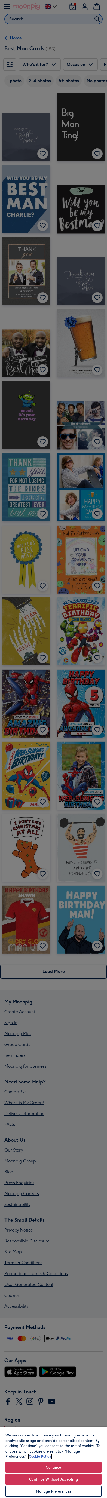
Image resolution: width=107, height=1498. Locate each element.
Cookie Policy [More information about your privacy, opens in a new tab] (40, 1456)
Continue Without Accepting (53, 1479)
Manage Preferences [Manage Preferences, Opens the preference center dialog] (53, 1491)
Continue (53, 1467)
